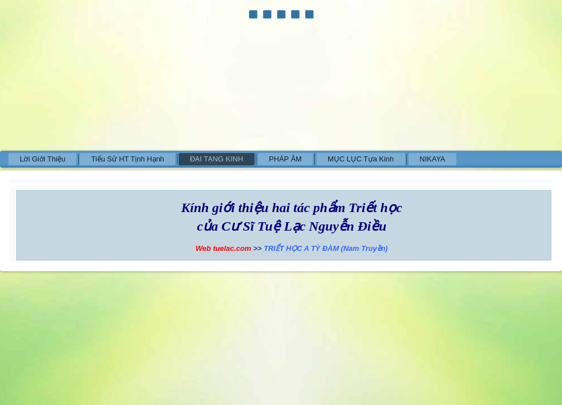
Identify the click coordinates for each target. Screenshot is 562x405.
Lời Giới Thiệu (42, 159)
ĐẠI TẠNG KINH (216, 159)
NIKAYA (433, 159)
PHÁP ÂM (285, 159)
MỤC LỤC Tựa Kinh (361, 159)
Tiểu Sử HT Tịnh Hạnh (127, 159)
